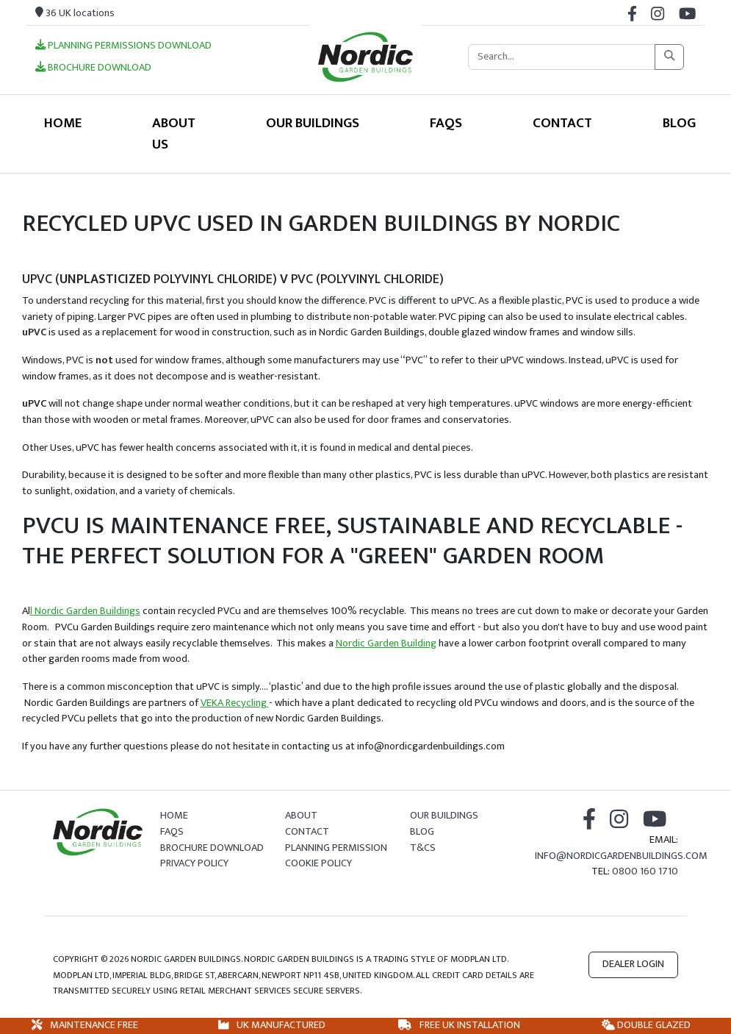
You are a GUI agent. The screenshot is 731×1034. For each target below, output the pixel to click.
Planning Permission (336, 848)
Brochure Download (93, 68)
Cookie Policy (318, 863)
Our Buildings (312, 123)
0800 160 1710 (645, 871)
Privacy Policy (194, 863)
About (301, 815)
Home (63, 123)
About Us (173, 133)
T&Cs (423, 848)
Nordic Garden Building (386, 643)
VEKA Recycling (235, 703)
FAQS (446, 123)
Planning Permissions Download (123, 46)
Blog (679, 123)
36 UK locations (75, 13)
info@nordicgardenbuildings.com (621, 856)
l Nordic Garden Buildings (85, 611)
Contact (562, 123)
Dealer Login (633, 964)
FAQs (172, 832)
